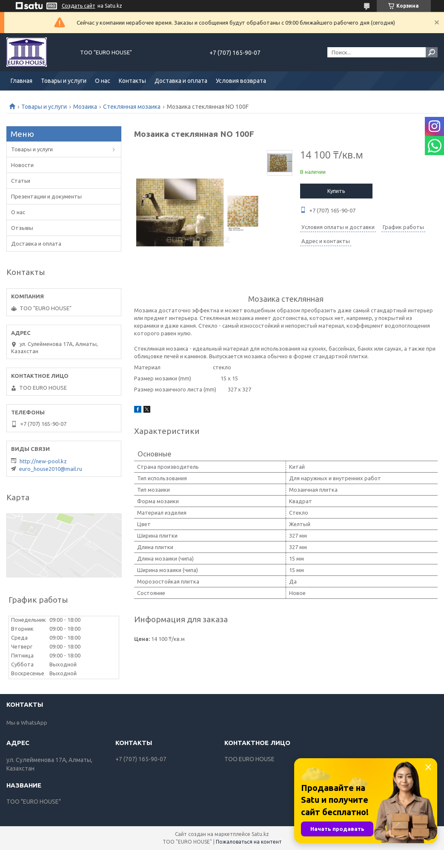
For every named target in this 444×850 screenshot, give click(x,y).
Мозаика (85, 106)
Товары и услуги (63, 80)
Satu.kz (260, 834)
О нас (102, 80)
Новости (22, 165)
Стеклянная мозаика (131, 106)
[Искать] (432, 52)
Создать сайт (78, 5)
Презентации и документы (46, 196)
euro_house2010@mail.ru (50, 469)
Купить (336, 191)
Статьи (20, 181)
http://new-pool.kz (43, 461)
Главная (21, 80)
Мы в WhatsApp (26, 722)
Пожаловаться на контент (249, 841)
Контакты (132, 80)
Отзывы (22, 228)
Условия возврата (241, 80)
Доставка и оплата (181, 80)
